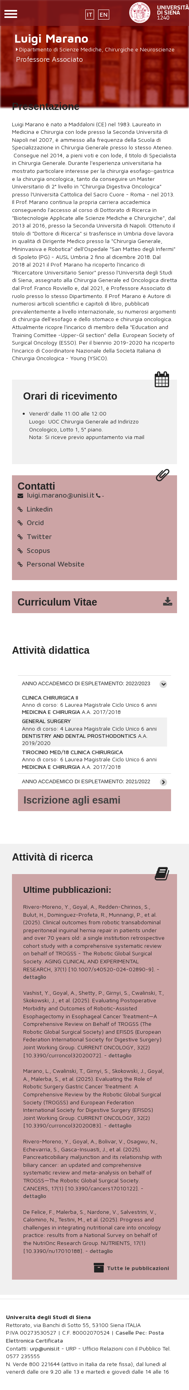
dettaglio (34, 976)
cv (99, 602)
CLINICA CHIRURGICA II (50, 697)
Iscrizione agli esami (72, 800)
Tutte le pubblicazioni (138, 1268)
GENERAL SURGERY (46, 721)
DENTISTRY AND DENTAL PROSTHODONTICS (79, 735)
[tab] (94, 683)
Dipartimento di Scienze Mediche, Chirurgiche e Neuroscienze (97, 49)
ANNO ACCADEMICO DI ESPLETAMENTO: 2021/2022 (86, 781)
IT (90, 14)
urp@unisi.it (45, 1348)
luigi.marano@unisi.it (60, 495)
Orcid (35, 522)
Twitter (39, 536)
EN (104, 14)
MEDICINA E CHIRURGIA (51, 711)
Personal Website (56, 564)
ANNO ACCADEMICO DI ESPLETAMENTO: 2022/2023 (86, 683)
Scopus (38, 550)
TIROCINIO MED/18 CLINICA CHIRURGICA (72, 752)
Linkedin (40, 509)
